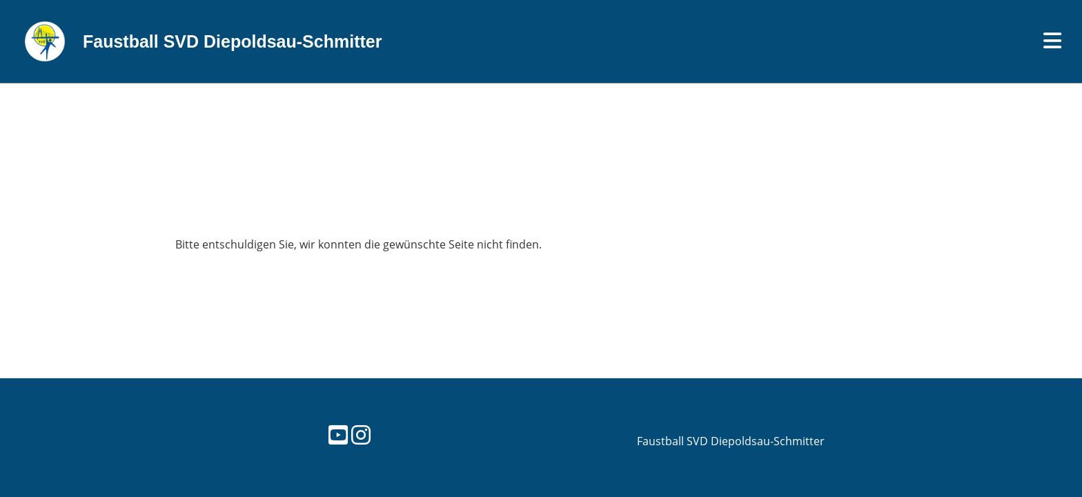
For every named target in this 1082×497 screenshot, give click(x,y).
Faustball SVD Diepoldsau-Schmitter (232, 41)
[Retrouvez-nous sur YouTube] (338, 434)
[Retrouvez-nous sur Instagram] (361, 434)
